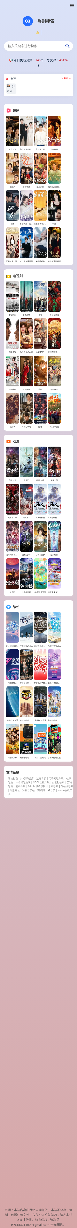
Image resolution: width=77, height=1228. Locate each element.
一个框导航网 (23, 1151)
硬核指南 (13, 1147)
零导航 (54, 1155)
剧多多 (11, 88)
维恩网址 (15, 1159)
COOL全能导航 (41, 1151)
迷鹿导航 (41, 1147)
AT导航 (51, 1159)
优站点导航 (67, 1155)
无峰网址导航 (56, 1147)
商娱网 (41, 1159)
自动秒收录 (58, 1151)
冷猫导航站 (28, 1159)
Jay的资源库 (27, 1147)
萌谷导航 (20, 1155)
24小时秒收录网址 (38, 1155)
